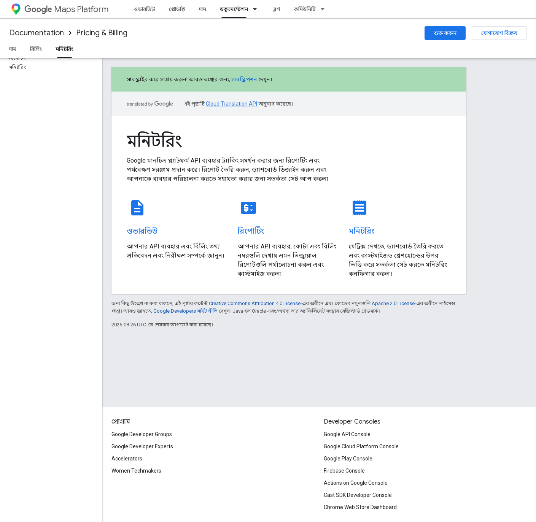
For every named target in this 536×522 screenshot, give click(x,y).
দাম (202, 9)
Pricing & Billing (101, 33)
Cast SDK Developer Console (358, 495)
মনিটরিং (154, 141)
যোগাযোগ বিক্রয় (499, 33)
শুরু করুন (445, 33)
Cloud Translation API (231, 104)
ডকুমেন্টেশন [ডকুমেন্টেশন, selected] (234, 9)
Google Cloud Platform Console (361, 446)
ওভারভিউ (144, 9)
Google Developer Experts (142, 446)
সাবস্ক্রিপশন (244, 79)
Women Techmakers (136, 471)
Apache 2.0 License (393, 303)
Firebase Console (344, 471)
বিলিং (36, 49)
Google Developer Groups (141, 434)
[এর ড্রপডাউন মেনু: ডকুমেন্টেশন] (257, 9)
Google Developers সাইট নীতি (185, 311)
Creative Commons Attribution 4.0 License (255, 303)
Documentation (36, 33)
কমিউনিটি (305, 9)
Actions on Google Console (356, 483)
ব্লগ (276, 9)
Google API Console (347, 434)
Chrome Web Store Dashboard (360, 507)
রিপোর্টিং (251, 231)
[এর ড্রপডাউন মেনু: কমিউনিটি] (325, 9)
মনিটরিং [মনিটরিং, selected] (64, 49)
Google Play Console (348, 459)
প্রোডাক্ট (177, 9)
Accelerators (126, 459)
